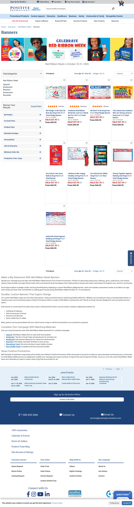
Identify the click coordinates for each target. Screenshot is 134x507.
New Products (99, 21)
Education (51, 16)
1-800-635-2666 (29, 414)
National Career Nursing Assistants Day (106, 380)
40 (80, 74)
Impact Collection (41, 21)
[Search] (113, 9)
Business (73, 16)
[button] (57, 2)
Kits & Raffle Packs (13, 347)
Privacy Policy (57, 503)
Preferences (114, 503)
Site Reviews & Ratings (22, 452)
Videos (72, 466)
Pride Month (29, 379)
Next (119, 369)
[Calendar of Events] (67, 379)
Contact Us (68, 414)
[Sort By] (124, 73)
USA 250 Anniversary (20, 21)
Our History (102, 471)
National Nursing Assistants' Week (36, 383)
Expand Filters (36, 106)
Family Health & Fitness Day (71, 383)
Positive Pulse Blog (20, 446)
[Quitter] (130, 492)
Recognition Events (114, 16)
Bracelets (7, 95)
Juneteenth (103, 383)
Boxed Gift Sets (61, 21)
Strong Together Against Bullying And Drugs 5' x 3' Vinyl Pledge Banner (122, 176)
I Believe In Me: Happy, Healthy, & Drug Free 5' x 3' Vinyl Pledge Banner (78, 176)
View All (87, 74)
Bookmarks (8, 92)
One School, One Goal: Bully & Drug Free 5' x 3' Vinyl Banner (54, 176)
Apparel (6, 84)
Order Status (45, 471)
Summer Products (80, 21)
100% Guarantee (19, 430)
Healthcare (62, 16)
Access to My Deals (67, 399)
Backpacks (7, 87)
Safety (81, 16)
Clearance (115, 21)
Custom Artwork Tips (48, 481)
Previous (107, 369)
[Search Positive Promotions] (78, 9)
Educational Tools (13, 344)
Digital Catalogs (75, 471)
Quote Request (17, 466)
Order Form (44, 466)
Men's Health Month (68, 377)
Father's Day (28, 386)
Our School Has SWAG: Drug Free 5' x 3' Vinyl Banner (99, 176)
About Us (101, 466)
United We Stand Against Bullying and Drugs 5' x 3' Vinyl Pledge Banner (55, 238)
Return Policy (16, 471)
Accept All (127, 503)
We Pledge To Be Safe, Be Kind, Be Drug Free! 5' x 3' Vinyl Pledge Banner (55, 113)
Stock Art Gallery (19, 441)
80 (83, 74)
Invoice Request (46, 476)
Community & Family (95, 16)
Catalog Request (17, 476)
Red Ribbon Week (10, 80)
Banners (6, 90)
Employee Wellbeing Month (108, 377)
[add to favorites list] (64, 80)
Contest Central (75, 476)
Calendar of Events (20, 435)
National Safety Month (32, 377)
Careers (101, 476)
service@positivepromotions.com (105, 418)
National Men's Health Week (71, 379)
